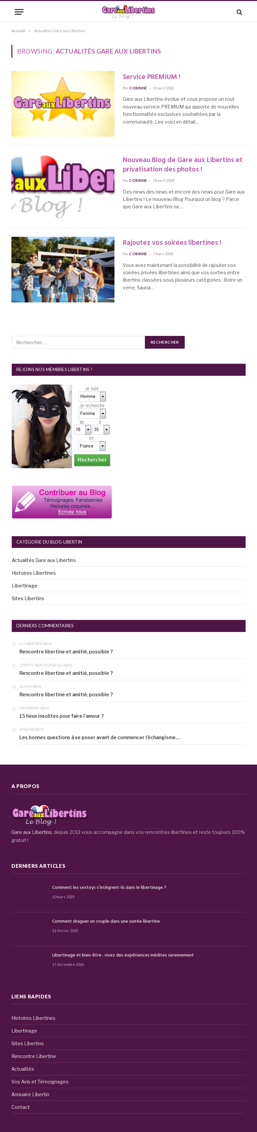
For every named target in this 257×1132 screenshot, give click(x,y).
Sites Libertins (28, 598)
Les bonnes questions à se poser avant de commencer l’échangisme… (99, 737)
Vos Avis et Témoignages (40, 1081)
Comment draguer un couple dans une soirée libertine (106, 921)
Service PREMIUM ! (151, 77)
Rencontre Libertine (33, 1056)
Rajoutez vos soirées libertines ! (172, 243)
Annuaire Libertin (30, 1094)
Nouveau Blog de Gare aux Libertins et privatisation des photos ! (183, 165)
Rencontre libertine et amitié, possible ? (66, 651)
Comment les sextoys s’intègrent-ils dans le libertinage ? (109, 888)
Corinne (138, 88)
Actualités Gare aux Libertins (44, 560)
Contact (20, 1107)
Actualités (22, 1069)
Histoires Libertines (34, 573)
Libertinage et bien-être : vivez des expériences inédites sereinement (123, 955)
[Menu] (19, 11)
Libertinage (24, 585)
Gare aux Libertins (31, 832)
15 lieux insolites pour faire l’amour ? (61, 716)
